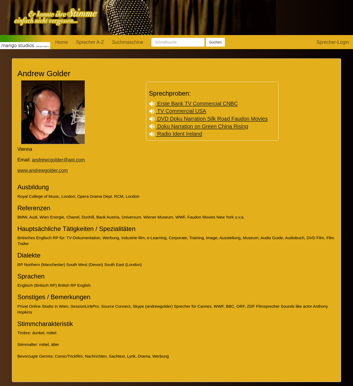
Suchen (215, 42)
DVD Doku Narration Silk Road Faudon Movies (208, 119)
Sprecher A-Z (90, 42)
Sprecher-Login (332, 42)
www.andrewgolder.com (42, 170)
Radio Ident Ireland (175, 134)
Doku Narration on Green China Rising (198, 126)
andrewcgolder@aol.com (58, 159)
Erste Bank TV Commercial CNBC (193, 103)
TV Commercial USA (177, 111)
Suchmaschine (127, 42)
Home (61, 42)
